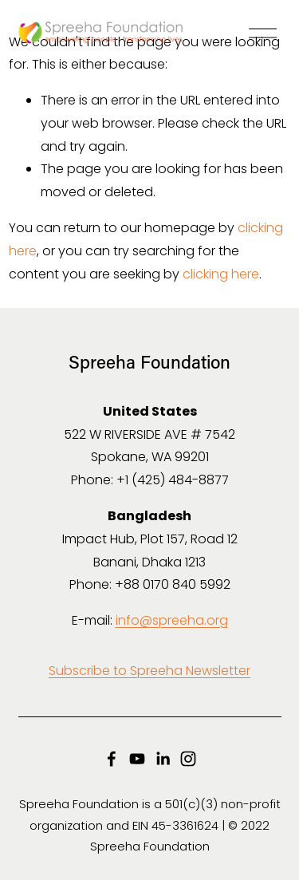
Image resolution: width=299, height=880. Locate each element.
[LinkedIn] (163, 759)
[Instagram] (188, 759)
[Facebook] (112, 759)
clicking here (221, 274)
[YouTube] (137, 759)
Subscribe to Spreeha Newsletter (149, 670)
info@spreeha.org (172, 620)
